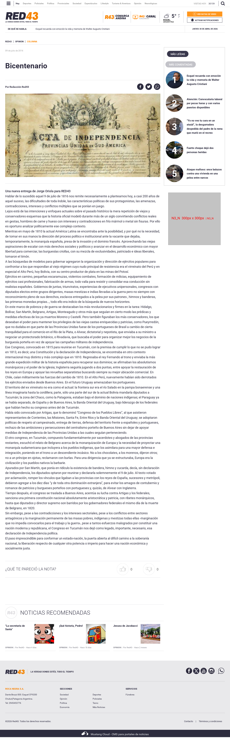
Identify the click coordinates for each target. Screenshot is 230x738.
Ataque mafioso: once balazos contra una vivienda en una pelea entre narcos (204, 173)
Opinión (63, 699)
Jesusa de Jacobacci (125, 625)
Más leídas (177, 54)
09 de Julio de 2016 (14, 50)
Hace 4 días (31, 647)
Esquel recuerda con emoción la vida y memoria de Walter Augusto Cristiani (204, 80)
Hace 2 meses (140, 647)
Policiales (97, 699)
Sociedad (64, 694)
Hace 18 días (85, 647)
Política (63, 703)
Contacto (188, 721)
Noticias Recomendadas (55, 612)
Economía (64, 707)
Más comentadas (180, 64)
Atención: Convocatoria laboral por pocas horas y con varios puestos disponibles (204, 103)
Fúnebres (130, 694)
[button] (125, 569)
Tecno (95, 703)
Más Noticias (99, 707)
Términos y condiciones (210, 721)
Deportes (97, 694)
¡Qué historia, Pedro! (71, 625)
